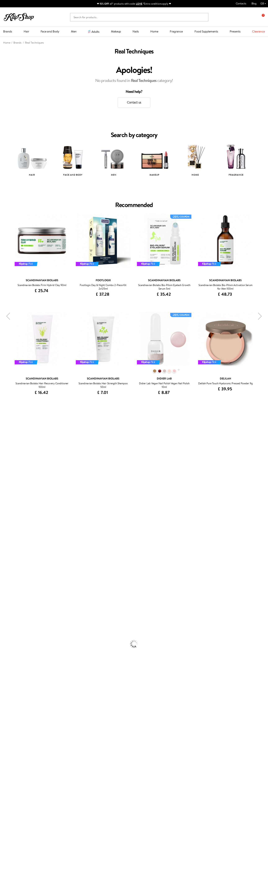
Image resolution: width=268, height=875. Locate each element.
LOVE (139, 3)
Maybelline (6, 458)
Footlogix (5, 539)
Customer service (61, 730)
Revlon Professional (11, 523)
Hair (26, 31)
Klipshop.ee (100, 766)
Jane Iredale (7, 450)
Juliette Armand (9, 421)
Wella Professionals (11, 507)
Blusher (4, 678)
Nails (136, 31)
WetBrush (6, 560)
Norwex (4, 486)
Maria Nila (6, 519)
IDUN (3, 564)
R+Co (3, 552)
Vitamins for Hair (10, 687)
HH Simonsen (8, 490)
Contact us (134, 102)
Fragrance (176, 31)
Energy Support (9, 695)
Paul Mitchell (7, 568)
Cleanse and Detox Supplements (19, 703)
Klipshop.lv (100, 758)
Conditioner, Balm (10, 593)
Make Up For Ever (10, 572)
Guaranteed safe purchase (218, 719)
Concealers (6, 662)
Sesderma (6, 441)
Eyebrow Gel (7, 658)
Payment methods (60, 738)
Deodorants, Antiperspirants (16, 642)
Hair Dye (5, 617)
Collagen (5, 691)
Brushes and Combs (11, 609)
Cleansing (5, 634)
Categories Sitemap (17, 754)
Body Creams (8, 625)
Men (74, 31)
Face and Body (50, 31)
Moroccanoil (7, 499)
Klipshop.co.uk (15, 730)
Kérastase (5, 437)
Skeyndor (5, 511)
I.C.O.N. (5, 454)
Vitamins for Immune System (17, 711)
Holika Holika (7, 548)
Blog (253, 3)
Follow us (8, 849)
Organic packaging (148, 719)
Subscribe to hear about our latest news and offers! (34, 792)
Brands (7, 31)
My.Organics (7, 466)
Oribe (3, 527)
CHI (2, 544)
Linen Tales (6, 474)
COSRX (4, 478)
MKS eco (5, 531)
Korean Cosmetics (10, 650)
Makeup (116, 31)
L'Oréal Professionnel (12, 503)
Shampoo (5, 588)
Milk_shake (6, 425)
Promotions (101, 730)
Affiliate (11, 750)
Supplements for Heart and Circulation (22, 715)
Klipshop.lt (100, 762)
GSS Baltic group (104, 754)
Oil (2, 597)
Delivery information (62, 742)
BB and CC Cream (10, 670)
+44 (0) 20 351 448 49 (16, 827)
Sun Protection (9, 646)
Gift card (142, 730)
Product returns (81, 719)
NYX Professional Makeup (15, 482)
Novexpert (6, 580)
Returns (54, 754)
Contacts (241, 3)
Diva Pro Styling (9, 515)
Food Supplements (206, 31)
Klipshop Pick (101, 746)
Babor (3, 429)
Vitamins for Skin (10, 699)
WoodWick (6, 470)
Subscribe (19, 810)
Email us (8, 834)
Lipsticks (5, 683)
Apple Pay (12, 742)
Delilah (4, 433)
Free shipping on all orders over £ (27, 719)
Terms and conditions (18, 734)
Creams (4, 605)
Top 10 (97, 738)
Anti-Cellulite (8, 637)
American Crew (9, 576)
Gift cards (56, 746)
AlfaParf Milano (9, 556)
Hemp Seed (7, 446)
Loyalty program (103, 742)
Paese (3, 495)
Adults (95, 32)
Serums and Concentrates (15, 629)
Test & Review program (107, 734)
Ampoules (6, 601)
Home (154, 31)
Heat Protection (9, 613)
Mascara (5, 674)
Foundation (6, 654)
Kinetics (4, 535)
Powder (4, 666)
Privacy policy (14, 738)
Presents (235, 31)
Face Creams (7, 621)
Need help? (10, 823)
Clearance (258, 31)
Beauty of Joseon (10, 462)
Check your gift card (62, 750)
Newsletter (16, 786)
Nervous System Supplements (17, 707)
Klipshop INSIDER (16, 746)
